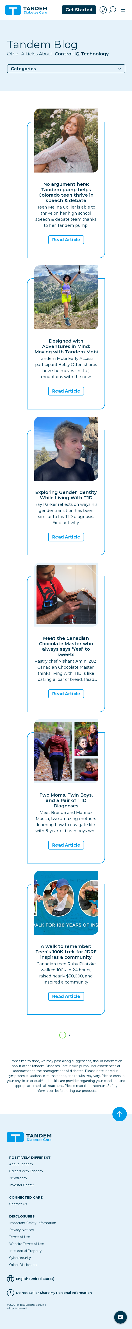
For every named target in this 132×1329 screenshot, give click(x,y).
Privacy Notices (21, 1230)
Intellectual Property (25, 1251)
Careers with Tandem (26, 1171)
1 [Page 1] (62, 1035)
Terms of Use (19, 1237)
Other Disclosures (23, 1265)
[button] (66, 68)
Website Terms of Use (26, 1244)
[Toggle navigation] (123, 10)
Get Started (79, 9)
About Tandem (21, 1164)
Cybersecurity (20, 1258)
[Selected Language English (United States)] (66, 1278)
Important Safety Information (32, 1223)
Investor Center (21, 1185)
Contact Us (18, 1204)
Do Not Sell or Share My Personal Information (54, 1293)
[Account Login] (103, 10)
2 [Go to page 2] (69, 1035)
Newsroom (18, 1178)
